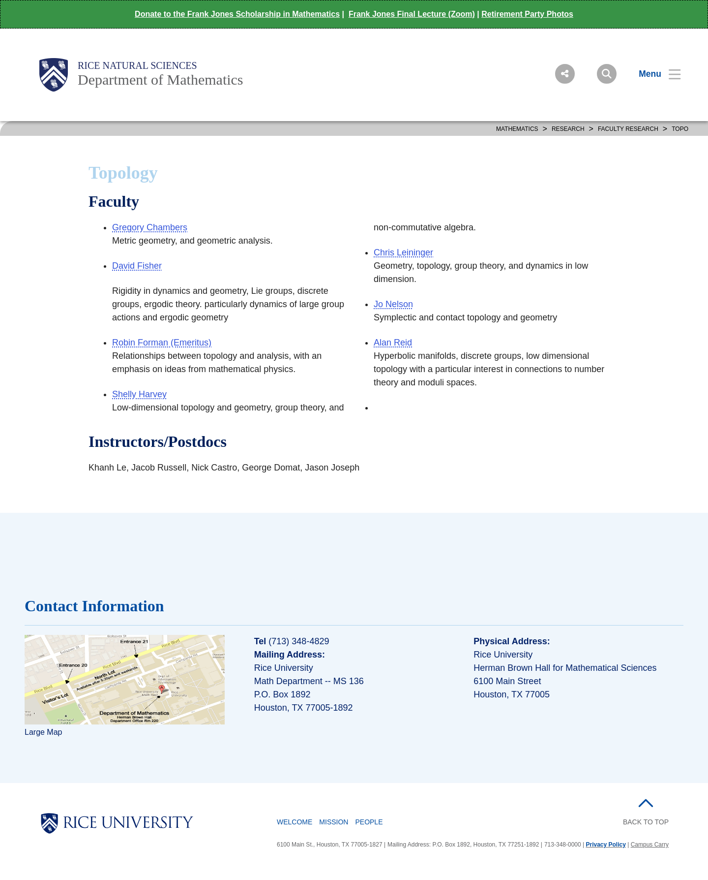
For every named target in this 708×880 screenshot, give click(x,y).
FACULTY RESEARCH (628, 129)
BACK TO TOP (646, 822)
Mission (333, 822)
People (369, 822)
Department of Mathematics (160, 79)
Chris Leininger (403, 252)
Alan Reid (393, 342)
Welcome (294, 822)
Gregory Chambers (149, 227)
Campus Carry (650, 844)
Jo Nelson (393, 304)
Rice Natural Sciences (137, 65)
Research (568, 129)
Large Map (43, 732)
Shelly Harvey (139, 394)
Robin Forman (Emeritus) (161, 342)
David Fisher (137, 266)
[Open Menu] (654, 73)
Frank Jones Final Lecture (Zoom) (412, 14)
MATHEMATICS (517, 129)
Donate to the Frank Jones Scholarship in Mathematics (237, 14)
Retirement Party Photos (527, 14)
